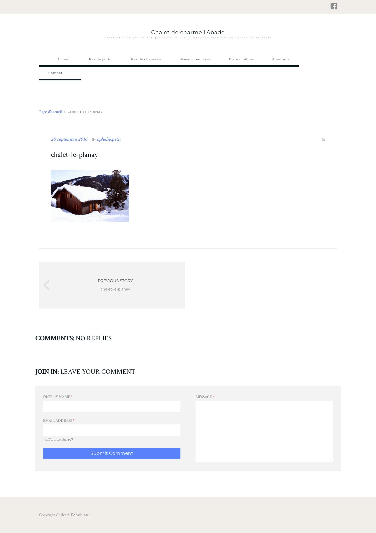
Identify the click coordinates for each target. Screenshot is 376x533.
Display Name (58, 396)
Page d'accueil (50, 112)
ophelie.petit (109, 139)
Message (205, 396)
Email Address (59, 420)
